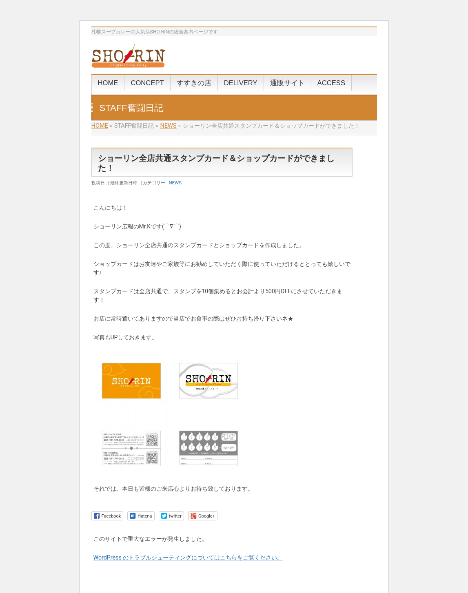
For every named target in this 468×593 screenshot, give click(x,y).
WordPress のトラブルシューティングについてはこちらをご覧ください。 (188, 557)
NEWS (175, 183)
